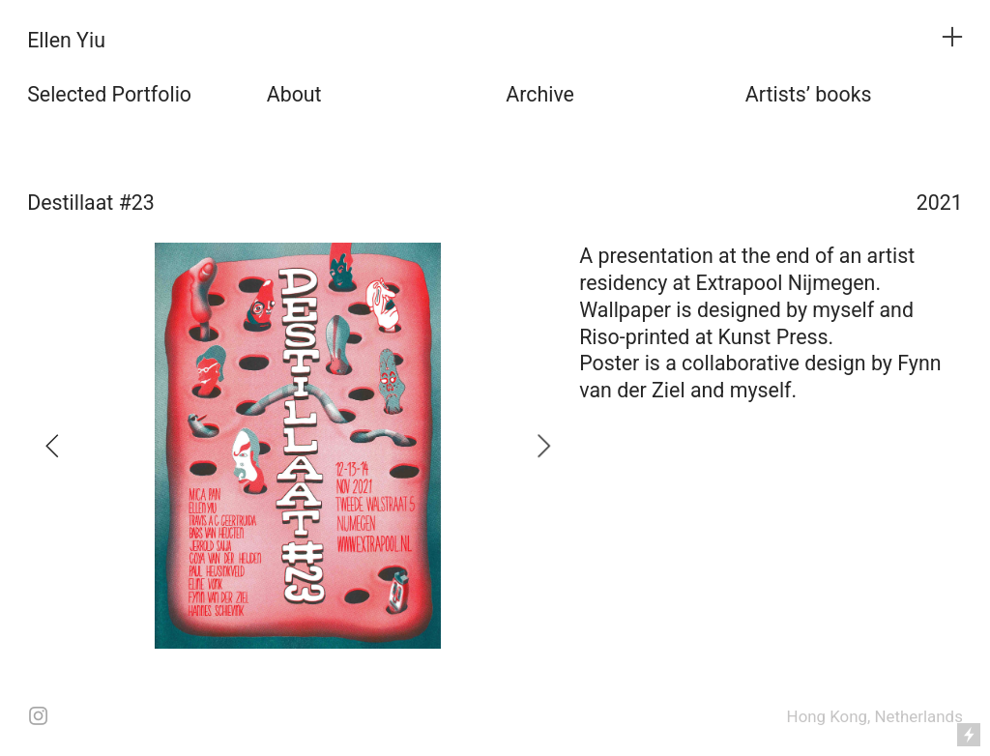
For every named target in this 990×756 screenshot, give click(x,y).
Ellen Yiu (66, 40)
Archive (540, 94)
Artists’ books (808, 94)
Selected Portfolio (109, 94)
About (294, 94)
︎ (952, 37)
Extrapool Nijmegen (786, 283)
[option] (297, 446)
